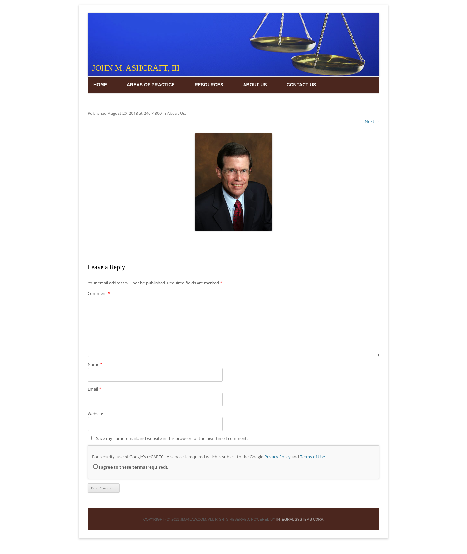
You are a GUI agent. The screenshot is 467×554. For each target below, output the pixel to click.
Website (95, 413)
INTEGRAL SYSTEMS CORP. (300, 519)
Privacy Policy (277, 457)
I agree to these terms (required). (130, 467)
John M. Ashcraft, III (136, 68)
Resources (209, 84)
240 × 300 (153, 113)
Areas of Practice (151, 84)
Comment (99, 293)
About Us (255, 84)
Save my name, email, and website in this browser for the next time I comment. (172, 438)
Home (100, 84)
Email (94, 389)
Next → (372, 121)
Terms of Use (312, 457)
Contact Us (301, 84)
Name (95, 364)
